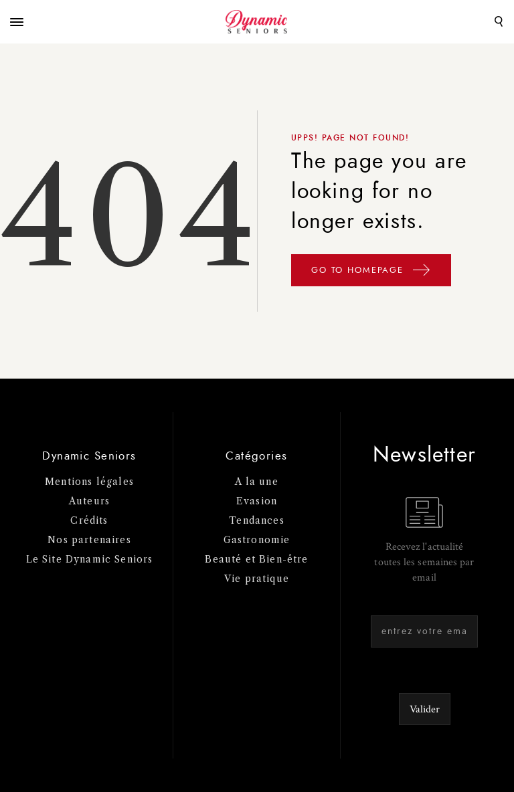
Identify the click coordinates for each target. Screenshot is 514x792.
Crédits (89, 520)
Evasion (256, 501)
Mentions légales (89, 482)
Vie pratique (256, 579)
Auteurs (89, 501)
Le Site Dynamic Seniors (89, 559)
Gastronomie (257, 540)
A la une (256, 482)
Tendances (256, 520)
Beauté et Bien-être (256, 559)
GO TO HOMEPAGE (371, 272)
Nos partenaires (89, 540)
